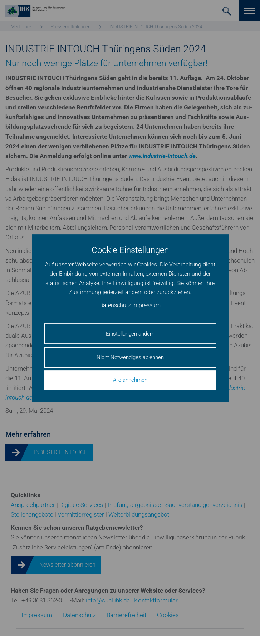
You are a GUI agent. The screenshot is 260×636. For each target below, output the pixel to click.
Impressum (146, 305)
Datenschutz (115, 305)
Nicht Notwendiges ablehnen (130, 357)
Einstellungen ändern (130, 334)
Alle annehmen (130, 380)
